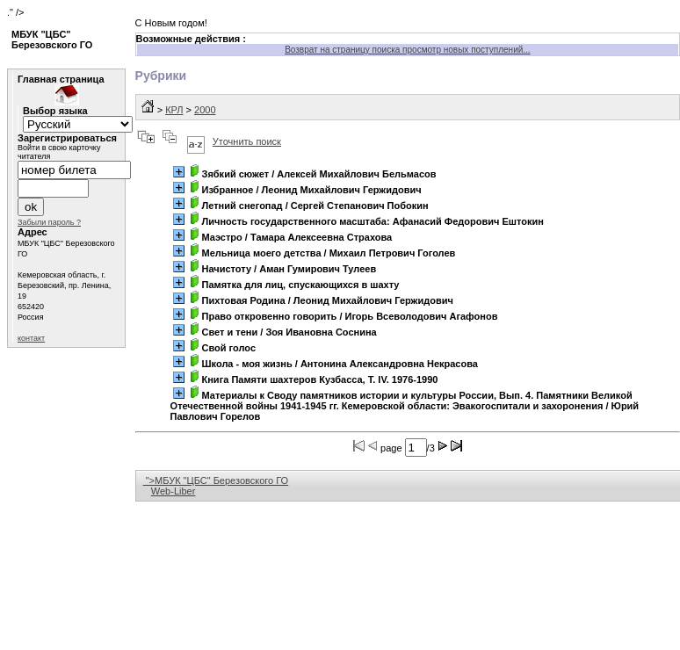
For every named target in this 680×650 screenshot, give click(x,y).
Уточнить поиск (247, 141)
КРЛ (174, 110)
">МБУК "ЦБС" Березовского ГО (216, 480)
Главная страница (61, 79)
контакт (31, 338)
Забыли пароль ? (49, 222)
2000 (204, 110)
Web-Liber (173, 491)
